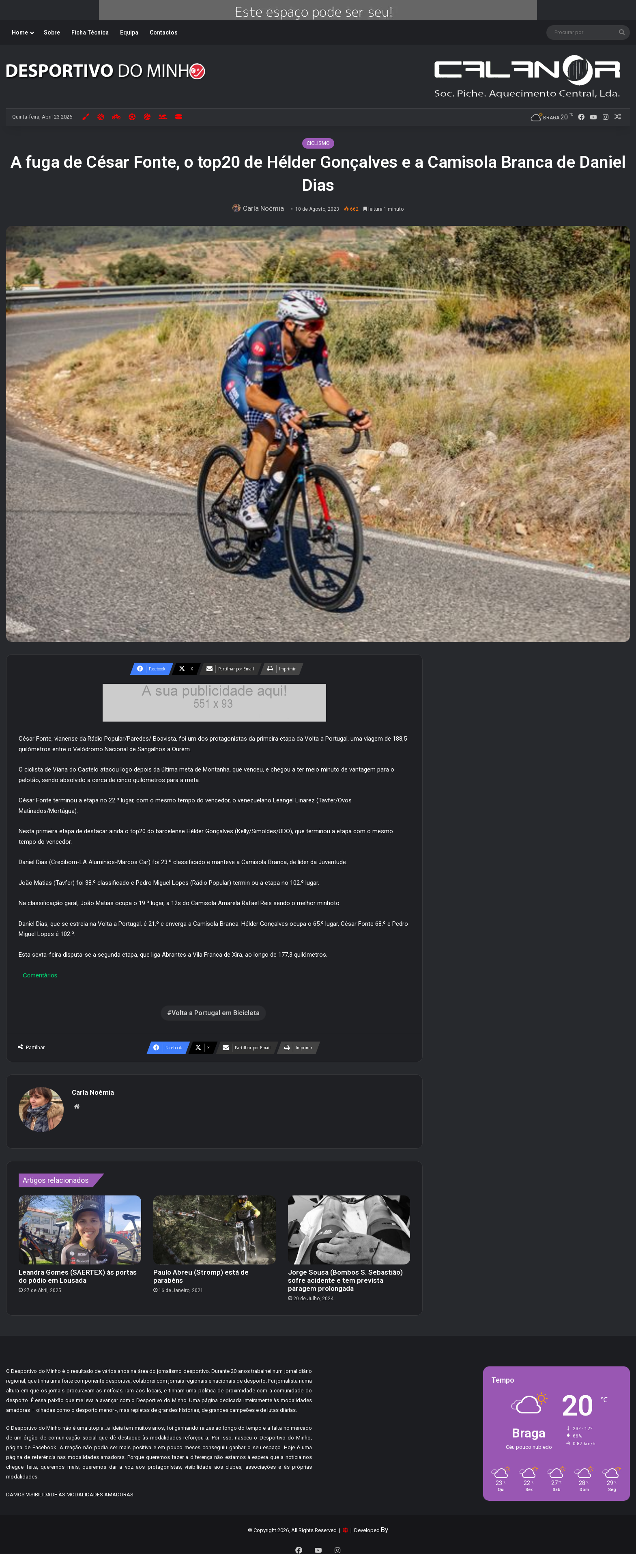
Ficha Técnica (90, 32)
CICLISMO (318, 143)
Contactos (164, 32)
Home (20, 32)
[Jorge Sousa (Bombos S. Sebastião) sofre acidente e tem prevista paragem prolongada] (349, 1225)
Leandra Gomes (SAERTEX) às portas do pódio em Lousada (78, 1272)
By (384, 1526)
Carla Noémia (266, 208)
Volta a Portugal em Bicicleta (216, 1013)
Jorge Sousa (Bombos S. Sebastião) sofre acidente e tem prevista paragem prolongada (345, 1276)
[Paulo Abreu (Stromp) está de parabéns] (214, 1225)
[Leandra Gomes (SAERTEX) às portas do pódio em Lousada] (80, 1225)
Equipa (129, 32)
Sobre (52, 32)
